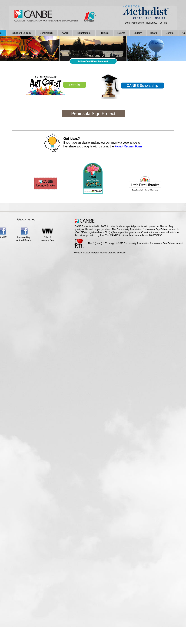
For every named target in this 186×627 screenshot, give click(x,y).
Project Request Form (128, 146)
